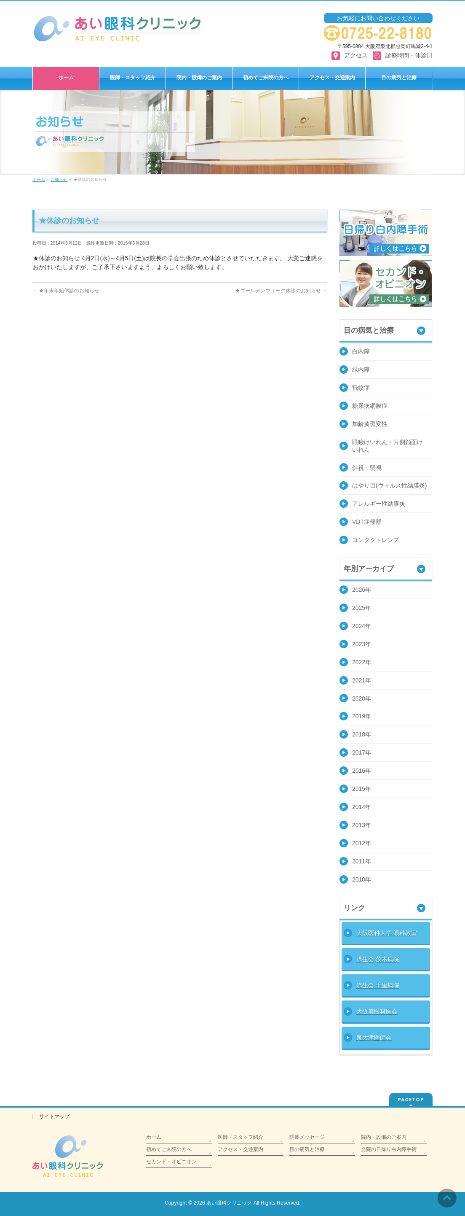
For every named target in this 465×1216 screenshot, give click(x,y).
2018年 (361, 734)
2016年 (361, 770)
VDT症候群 (367, 521)
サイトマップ (54, 1116)
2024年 (361, 626)
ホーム (153, 1137)
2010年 (361, 879)
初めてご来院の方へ (169, 1149)
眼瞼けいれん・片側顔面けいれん (387, 446)
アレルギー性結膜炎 (378, 503)
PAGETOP (411, 1099)
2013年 (361, 825)
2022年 (361, 662)
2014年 (361, 806)
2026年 (361, 589)
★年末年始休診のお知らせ (65, 291)
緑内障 (361, 369)
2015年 (361, 788)
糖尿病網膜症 (370, 405)
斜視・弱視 (367, 467)
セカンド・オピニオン (171, 1162)
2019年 (361, 716)
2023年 (361, 644)
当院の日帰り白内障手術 (389, 1149)
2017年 (361, 752)
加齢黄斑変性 (370, 424)
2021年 (361, 680)
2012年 (361, 843)
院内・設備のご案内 (383, 1137)
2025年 (361, 607)
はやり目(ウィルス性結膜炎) (389, 485)
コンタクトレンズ (375, 540)
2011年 (361, 861)
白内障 (361, 351)
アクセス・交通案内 (240, 1149)
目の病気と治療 (307, 1149)
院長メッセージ (307, 1137)
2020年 (361, 698)
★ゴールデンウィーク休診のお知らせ (281, 291)
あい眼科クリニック (229, 1203)
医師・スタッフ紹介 (240, 1137)
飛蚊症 (361, 387)
